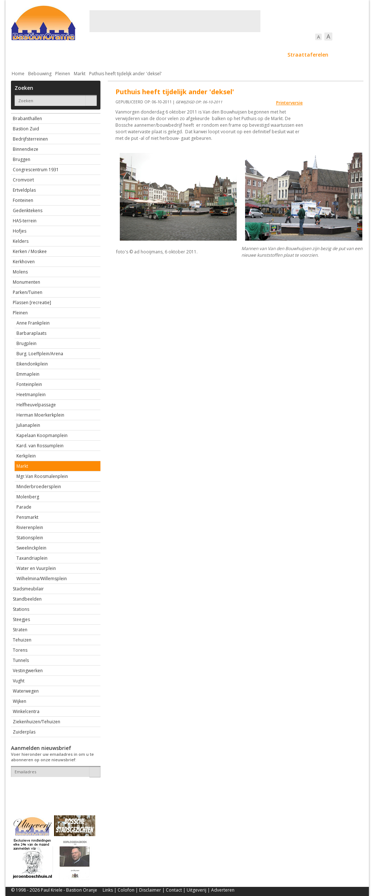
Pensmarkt (27, 517)
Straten (20, 630)
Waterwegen (26, 691)
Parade (23, 507)
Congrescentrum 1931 (36, 169)
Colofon (126, 890)
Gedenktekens (27, 210)
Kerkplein (26, 456)
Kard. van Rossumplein (40, 446)
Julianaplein (28, 425)
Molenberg (27, 497)
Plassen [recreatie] (32, 302)
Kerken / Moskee (30, 251)
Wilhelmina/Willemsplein (41, 578)
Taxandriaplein (31, 558)
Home (18, 73)
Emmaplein (27, 374)
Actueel (20, 54)
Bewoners (122, 54)
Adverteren (222, 890)
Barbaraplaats (31, 333)
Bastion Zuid (26, 129)
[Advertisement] (174, 21)
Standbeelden (27, 599)
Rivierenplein (29, 527)
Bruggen (21, 159)
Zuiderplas (24, 732)
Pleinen (62, 73)
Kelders (20, 241)
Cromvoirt (23, 180)
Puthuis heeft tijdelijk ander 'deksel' (125, 73)
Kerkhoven (24, 262)
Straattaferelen (307, 54)
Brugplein (26, 343)
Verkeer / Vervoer (230, 54)
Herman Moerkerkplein (40, 415)
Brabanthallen (27, 118)
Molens (20, 272)
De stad (50, 54)
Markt (79, 73)
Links (108, 890)
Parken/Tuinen (27, 292)
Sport (270, 54)
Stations (21, 609)
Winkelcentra (26, 711)
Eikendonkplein (32, 364)
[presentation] (53, 790)
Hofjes (19, 231)
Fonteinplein (29, 384)
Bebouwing (85, 54)
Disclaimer (150, 890)
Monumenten (26, 282)
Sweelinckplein (31, 548)
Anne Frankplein (33, 323)
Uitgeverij (196, 890)
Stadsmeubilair (28, 589)
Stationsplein (29, 538)
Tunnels (21, 660)
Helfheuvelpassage (36, 405)
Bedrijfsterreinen (30, 139)
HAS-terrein (25, 221)
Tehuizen (22, 640)
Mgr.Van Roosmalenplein (42, 476)
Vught (18, 681)
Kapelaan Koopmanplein (42, 435)
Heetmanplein (31, 394)
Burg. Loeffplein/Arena (39, 354)
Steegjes (21, 619)
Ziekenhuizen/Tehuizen (36, 722)
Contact (174, 890)
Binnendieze (25, 149)
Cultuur (154, 54)
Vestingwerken (28, 670)
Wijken (19, 701)
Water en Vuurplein (36, 568)
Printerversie (289, 103)
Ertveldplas (24, 190)
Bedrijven (186, 54)
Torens (20, 650)
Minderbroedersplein (38, 486)
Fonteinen (23, 200)
